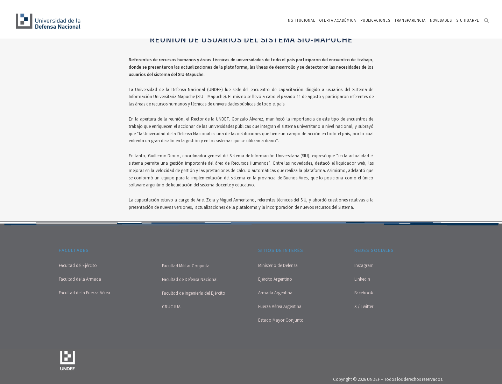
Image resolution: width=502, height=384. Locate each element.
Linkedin (362, 279)
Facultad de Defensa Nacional (190, 280)
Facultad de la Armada (80, 279)
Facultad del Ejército (78, 266)
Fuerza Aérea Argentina (280, 307)
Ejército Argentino (275, 279)
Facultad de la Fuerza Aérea (84, 293)
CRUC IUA (171, 307)
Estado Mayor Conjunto (281, 320)
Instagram (364, 266)
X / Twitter (363, 307)
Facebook (363, 293)
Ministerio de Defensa (278, 266)
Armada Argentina (275, 293)
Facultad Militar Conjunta (186, 266)
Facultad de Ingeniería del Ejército (193, 293)
